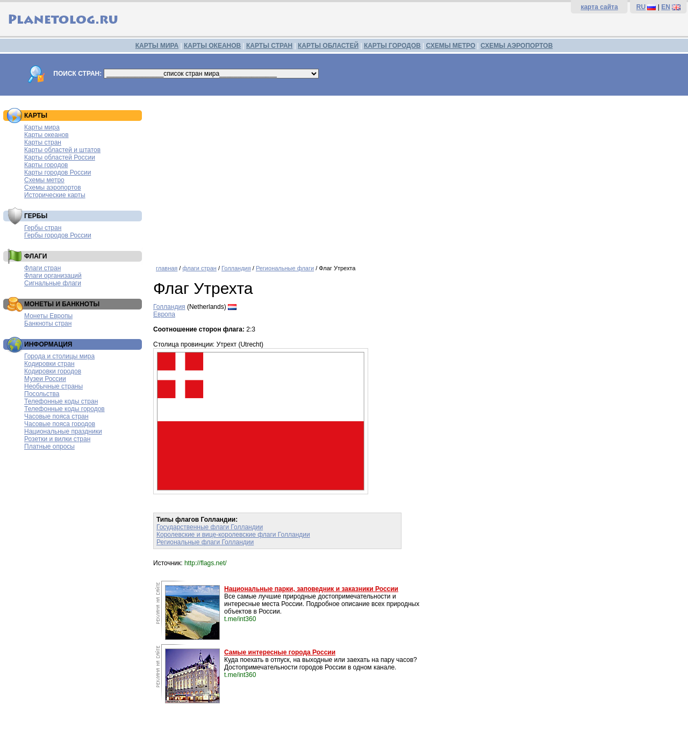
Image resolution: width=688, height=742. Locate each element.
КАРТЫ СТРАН (269, 45)
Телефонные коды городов (64, 409)
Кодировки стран (49, 364)
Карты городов (46, 165)
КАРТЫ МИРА (156, 45)
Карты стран (42, 142)
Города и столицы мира (59, 356)
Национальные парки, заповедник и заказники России (311, 589)
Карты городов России (57, 172)
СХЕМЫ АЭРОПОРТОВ (517, 45)
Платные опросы (49, 446)
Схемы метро (44, 180)
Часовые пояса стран (56, 416)
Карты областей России (59, 157)
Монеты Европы (48, 316)
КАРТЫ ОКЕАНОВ (212, 45)
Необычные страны (53, 386)
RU (641, 7)
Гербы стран (42, 228)
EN (665, 7)
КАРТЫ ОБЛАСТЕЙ (328, 45)
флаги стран (199, 268)
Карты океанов (46, 135)
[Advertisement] (418, 176)
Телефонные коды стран (61, 401)
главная (166, 268)
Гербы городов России (57, 235)
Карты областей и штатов (62, 150)
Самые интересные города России (279, 652)
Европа (164, 314)
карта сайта (599, 7)
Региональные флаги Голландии (205, 542)
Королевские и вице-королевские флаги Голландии (233, 534)
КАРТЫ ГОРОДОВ (392, 45)
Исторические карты (54, 195)
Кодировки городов (52, 371)
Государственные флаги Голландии (209, 527)
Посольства (42, 394)
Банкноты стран (47, 323)
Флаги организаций (53, 275)
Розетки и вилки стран (57, 439)
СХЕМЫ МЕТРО (450, 45)
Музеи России (45, 379)
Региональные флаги (285, 268)
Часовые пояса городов (59, 424)
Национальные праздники (63, 431)
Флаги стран (42, 268)
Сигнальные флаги (52, 283)
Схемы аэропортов (52, 187)
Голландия (236, 268)
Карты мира (42, 127)
